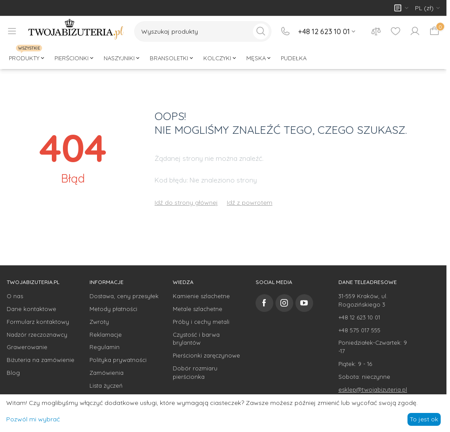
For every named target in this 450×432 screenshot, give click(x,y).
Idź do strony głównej (186, 202)
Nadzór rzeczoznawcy (37, 334)
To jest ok (424, 419)
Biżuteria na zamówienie (40, 359)
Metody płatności (113, 308)
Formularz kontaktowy (38, 321)
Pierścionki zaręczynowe (206, 355)
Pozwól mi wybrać (33, 419)
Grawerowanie (27, 346)
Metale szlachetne (197, 308)
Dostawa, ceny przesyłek (124, 296)
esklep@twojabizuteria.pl (372, 389)
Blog (13, 372)
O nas (15, 296)
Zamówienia (106, 372)
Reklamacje (105, 334)
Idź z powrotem (249, 202)
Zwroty (99, 321)
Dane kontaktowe (31, 308)
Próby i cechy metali (201, 321)
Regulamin (104, 346)
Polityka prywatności (118, 359)
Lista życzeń (106, 385)
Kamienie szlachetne (201, 296)
